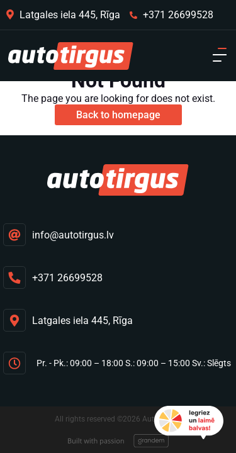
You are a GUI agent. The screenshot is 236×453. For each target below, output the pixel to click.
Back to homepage (118, 115)
